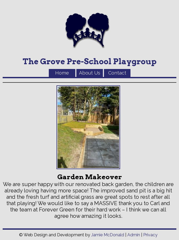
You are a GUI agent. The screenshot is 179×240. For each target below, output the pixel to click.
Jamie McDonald (107, 234)
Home (62, 73)
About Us (89, 73)
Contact (117, 73)
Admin (133, 234)
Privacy (150, 234)
